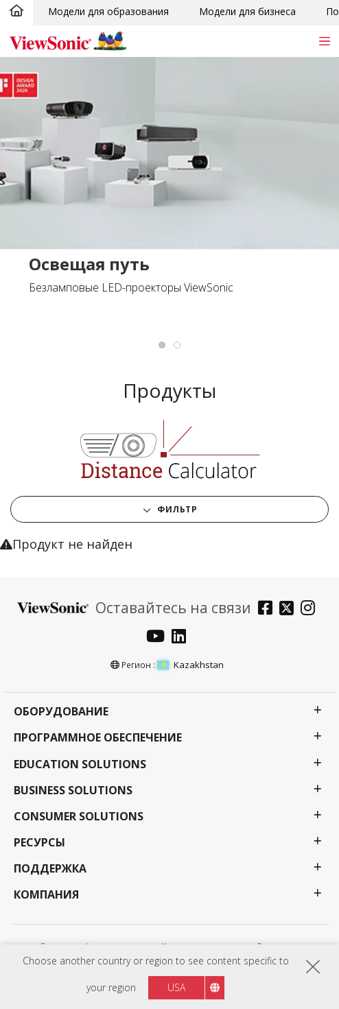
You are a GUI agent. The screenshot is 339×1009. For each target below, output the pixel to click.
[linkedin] (182, 638)
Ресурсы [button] (39, 842)
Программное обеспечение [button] (98, 737)
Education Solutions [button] (80, 764)
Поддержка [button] (50, 868)
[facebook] (268, 609)
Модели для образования (108, 11)
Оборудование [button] (61, 711)
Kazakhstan (190, 664)
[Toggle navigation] (324, 41)
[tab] (162, 345)
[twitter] (290, 609)
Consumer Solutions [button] (78, 816)
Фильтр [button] (176, 509)
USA (176, 987)
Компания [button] (46, 894)
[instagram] (311, 609)
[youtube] (159, 638)
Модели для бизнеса (247, 11)
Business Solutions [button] (73, 790)
